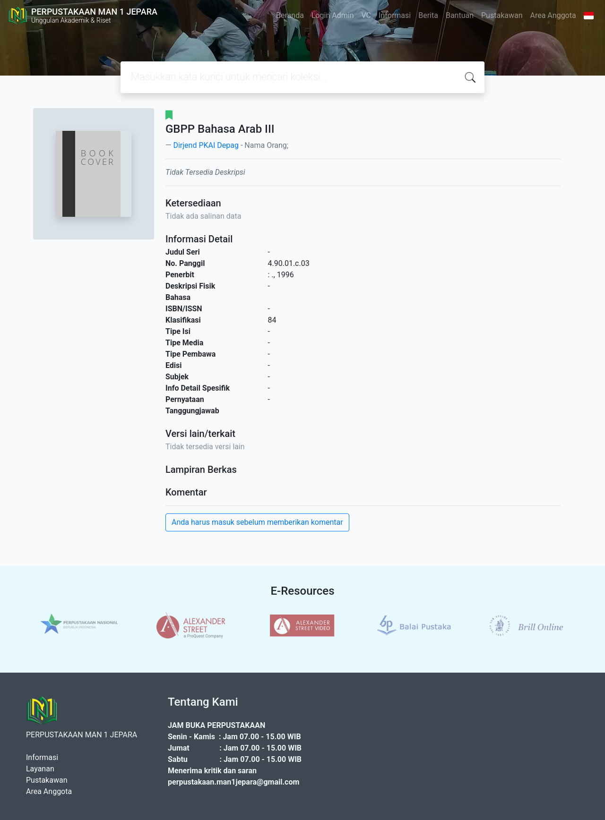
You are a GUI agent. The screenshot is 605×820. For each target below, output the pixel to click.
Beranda (290, 15)
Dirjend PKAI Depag (206, 145)
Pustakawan (501, 15)
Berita (428, 15)
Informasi (395, 15)
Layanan (40, 768)
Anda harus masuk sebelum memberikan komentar (257, 522)
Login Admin (332, 15)
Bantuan (460, 15)
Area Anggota (553, 15)
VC (367, 15)
